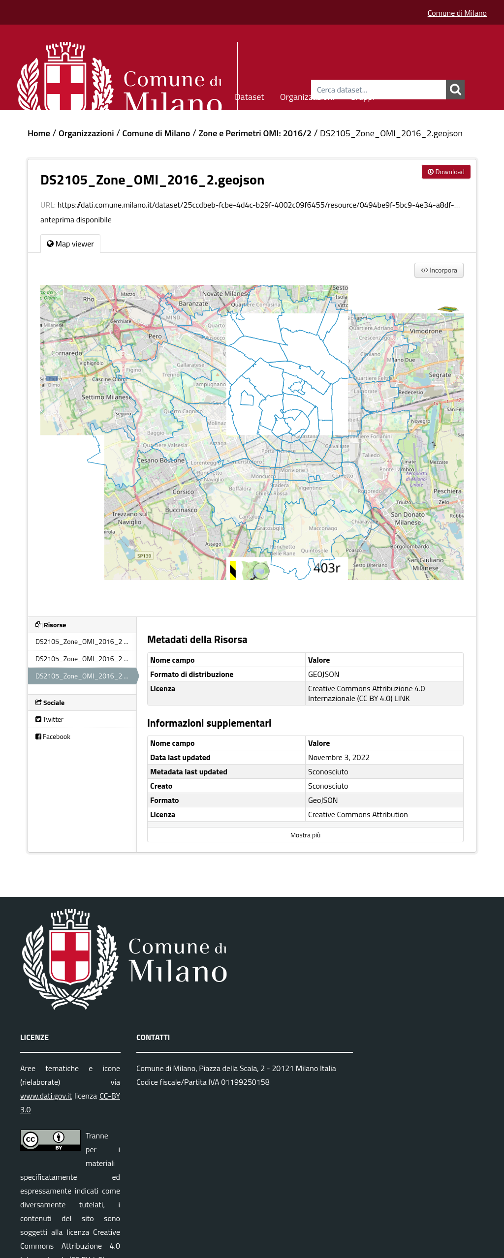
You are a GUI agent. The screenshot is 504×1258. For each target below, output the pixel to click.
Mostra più (305, 835)
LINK (402, 698)
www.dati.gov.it (46, 1096)
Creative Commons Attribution (358, 814)
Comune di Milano (457, 13)
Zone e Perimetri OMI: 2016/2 (255, 133)
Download (446, 171)
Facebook (52, 736)
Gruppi (362, 95)
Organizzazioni (307, 95)
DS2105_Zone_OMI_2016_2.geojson (391, 133)
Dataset (249, 95)
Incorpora (439, 270)
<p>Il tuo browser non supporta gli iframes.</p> (252, 445)
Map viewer (70, 243)
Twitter (49, 719)
